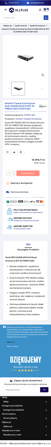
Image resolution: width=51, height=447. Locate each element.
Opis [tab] (28, 244)
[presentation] (9, 88)
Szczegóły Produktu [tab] (28, 249)
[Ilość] (9, 173)
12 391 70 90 (14, 3)
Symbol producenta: (14, 115)
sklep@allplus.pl (37, 3)
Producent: (10, 119)
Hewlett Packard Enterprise (28, 119)
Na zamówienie (28, 173)
